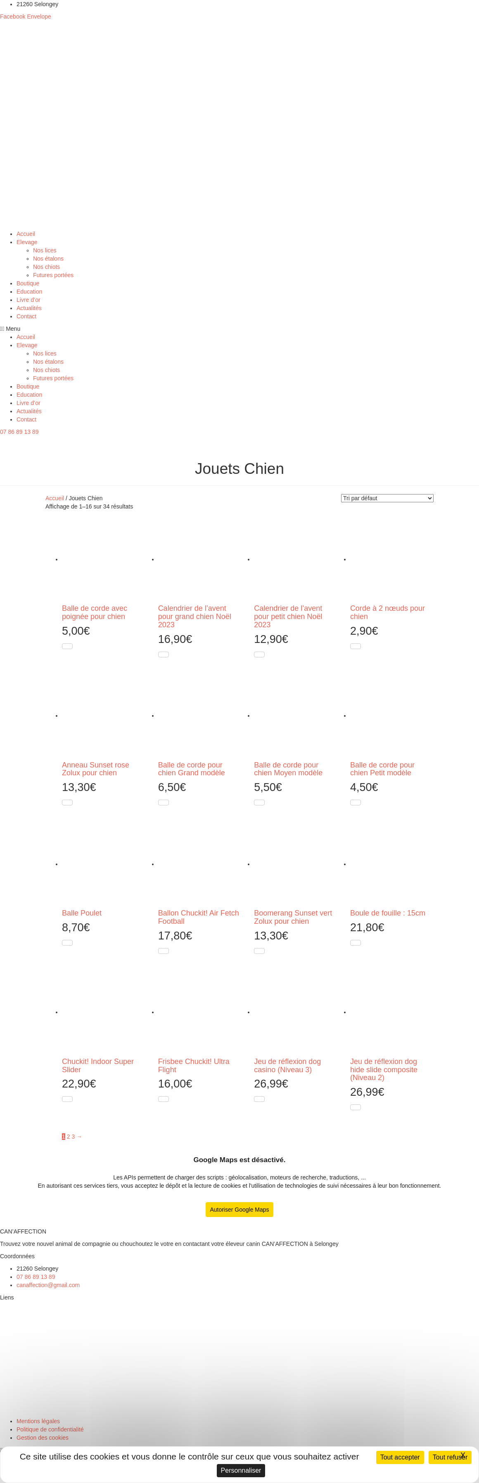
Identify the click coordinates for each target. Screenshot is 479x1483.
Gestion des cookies (43, 1437)
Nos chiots (46, 267)
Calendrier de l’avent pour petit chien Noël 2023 (288, 616)
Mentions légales (38, 1421)
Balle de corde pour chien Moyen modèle (288, 769)
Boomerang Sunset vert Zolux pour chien (293, 917)
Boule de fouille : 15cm (387, 913)
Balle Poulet (82, 913)
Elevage (27, 242)
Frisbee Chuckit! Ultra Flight (194, 1065)
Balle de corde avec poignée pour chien (94, 612)
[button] (239, 329)
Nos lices (45, 250)
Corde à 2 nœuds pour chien (387, 612)
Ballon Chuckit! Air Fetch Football (198, 917)
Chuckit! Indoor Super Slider (98, 1065)
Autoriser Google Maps (239, 1209)
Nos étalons (48, 258)
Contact (26, 316)
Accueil (26, 234)
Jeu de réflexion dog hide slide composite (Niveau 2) (383, 1069)
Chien (8, 1396)
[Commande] (387, 498)
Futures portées (53, 275)
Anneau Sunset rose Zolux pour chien (95, 769)
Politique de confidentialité (50, 1429)
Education (29, 291)
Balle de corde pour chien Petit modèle (382, 769)
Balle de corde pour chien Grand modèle (191, 769)
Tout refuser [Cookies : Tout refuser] (450, 1457)
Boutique (28, 283)
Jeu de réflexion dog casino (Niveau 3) (287, 1065)
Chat (6, 1408)
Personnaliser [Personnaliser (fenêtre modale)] (241, 1470)
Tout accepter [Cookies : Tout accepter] (400, 1457)
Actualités (29, 308)
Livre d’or (28, 300)
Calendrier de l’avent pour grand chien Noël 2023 (194, 616)
